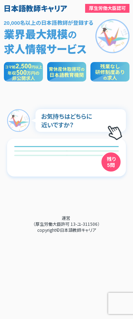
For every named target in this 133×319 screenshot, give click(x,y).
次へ (66, 237)
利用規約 (66, 288)
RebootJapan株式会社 (71, 300)
